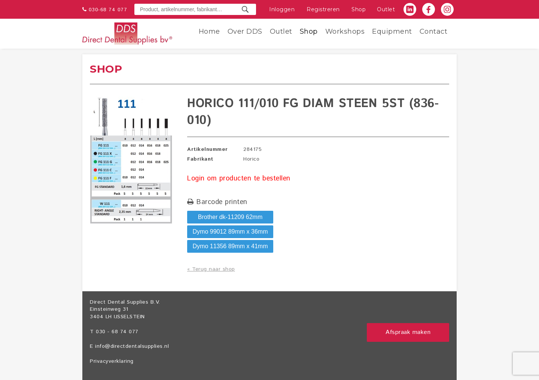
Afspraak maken (408, 332)
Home (209, 31)
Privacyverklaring (112, 361)
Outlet (386, 9)
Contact (434, 31)
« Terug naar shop (211, 269)
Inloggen (282, 9)
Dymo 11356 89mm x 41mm (230, 246)
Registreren (323, 9)
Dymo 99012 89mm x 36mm (230, 231)
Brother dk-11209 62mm (230, 217)
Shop (358, 9)
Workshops (345, 31)
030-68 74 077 (108, 9)
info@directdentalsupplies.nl (132, 346)
